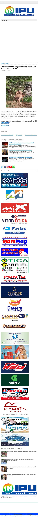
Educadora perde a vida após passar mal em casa (20, 150)
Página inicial (19, 135)
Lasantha (20, 515)
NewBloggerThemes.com (19, 516)
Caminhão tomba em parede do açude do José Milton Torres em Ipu (18, 67)
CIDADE (7, 63)
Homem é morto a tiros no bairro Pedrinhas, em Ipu (20, 157)
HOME (2, 63)
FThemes (7, 515)
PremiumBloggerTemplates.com (30, 515)
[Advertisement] (19, 41)
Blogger (30, 514)
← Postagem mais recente (7, 135)
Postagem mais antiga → (31, 135)
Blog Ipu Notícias (18, 514)
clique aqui (5, 123)
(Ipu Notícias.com (5, 125)
